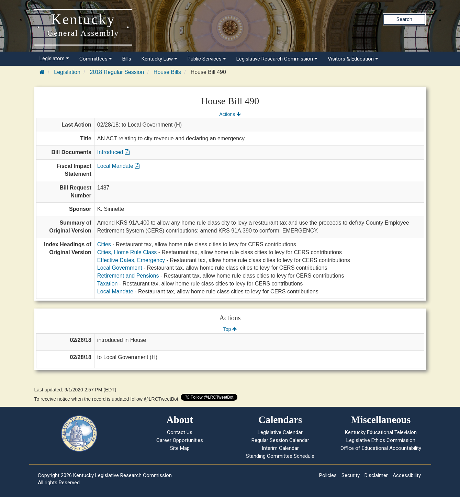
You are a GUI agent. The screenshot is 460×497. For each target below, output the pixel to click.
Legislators (54, 58)
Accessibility (407, 475)
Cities (104, 244)
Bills (126, 59)
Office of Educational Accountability (380, 448)
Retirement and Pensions (128, 276)
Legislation (67, 72)
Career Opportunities (179, 440)
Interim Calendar (280, 448)
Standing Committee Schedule (280, 456)
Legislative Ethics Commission (380, 440)
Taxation (107, 284)
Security (350, 475)
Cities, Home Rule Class (127, 252)
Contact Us (179, 432)
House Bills (167, 72)
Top (230, 329)
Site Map (180, 448)
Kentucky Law (159, 59)
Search (404, 19)
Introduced (113, 152)
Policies (328, 475)
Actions (229, 114)
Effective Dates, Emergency (131, 260)
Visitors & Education (353, 59)
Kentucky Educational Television (381, 432)
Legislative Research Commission (276, 59)
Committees (95, 59)
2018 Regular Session (117, 72)
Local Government (119, 268)
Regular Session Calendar (280, 440)
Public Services (207, 59)
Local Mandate (118, 166)
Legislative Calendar (280, 432)
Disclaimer (376, 475)
